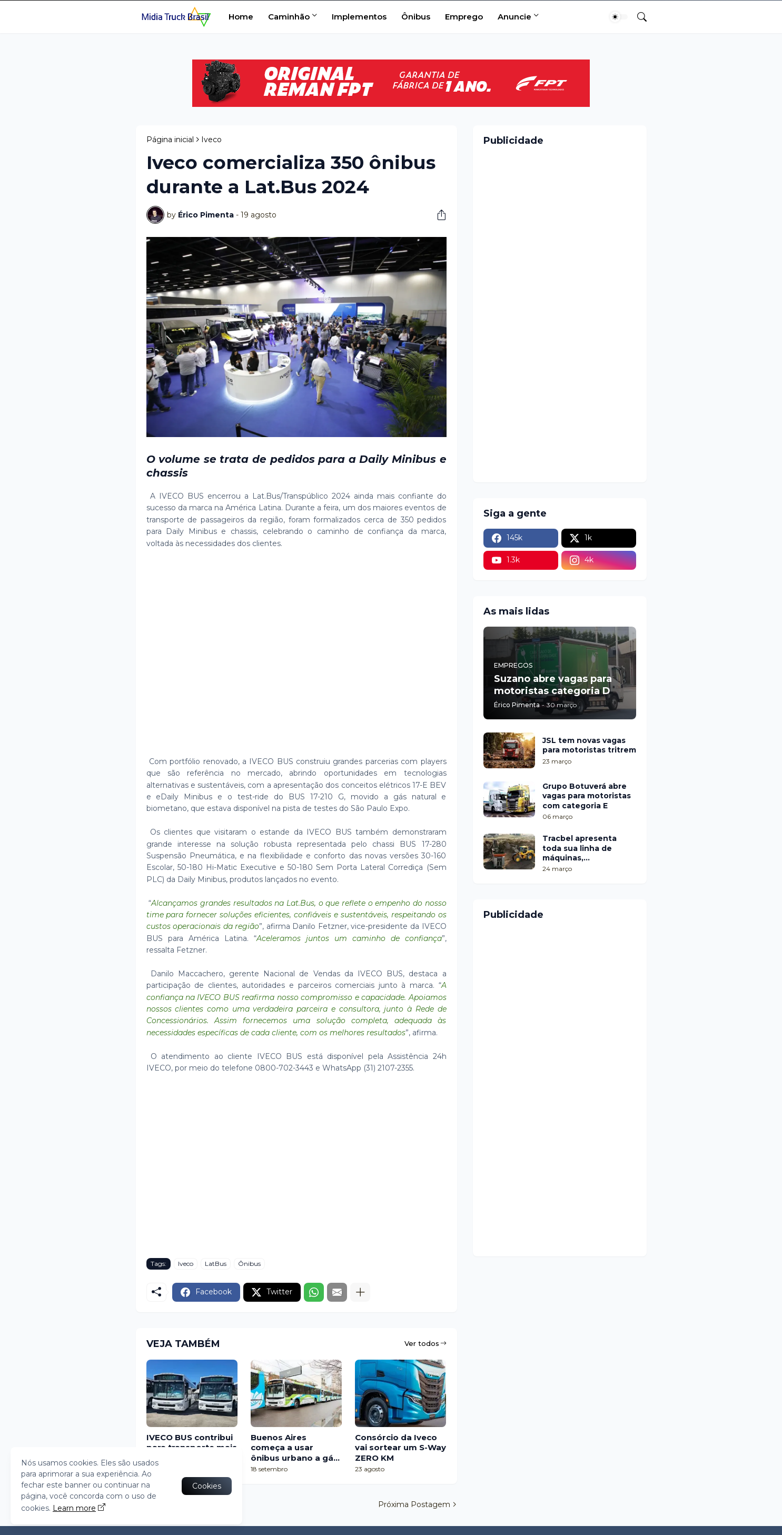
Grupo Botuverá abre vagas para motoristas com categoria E (586, 795)
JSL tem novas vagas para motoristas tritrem (589, 745)
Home (241, 17)
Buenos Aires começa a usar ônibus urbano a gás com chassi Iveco (294, 1447)
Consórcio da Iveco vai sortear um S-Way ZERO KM (400, 1447)
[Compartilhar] (438, 215)
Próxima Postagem (414, 1504)
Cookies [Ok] (206, 1486)
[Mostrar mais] (360, 1292)
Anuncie (514, 17)
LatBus (215, 1263)
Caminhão (289, 17)
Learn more (74, 1508)
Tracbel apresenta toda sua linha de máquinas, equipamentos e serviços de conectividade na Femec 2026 (579, 848)
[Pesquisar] (638, 17)
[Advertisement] (296, 658)
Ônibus (415, 17)
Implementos (359, 17)
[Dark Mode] (619, 17)
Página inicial (170, 139)
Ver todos (421, 1343)
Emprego (464, 17)
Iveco (211, 139)
